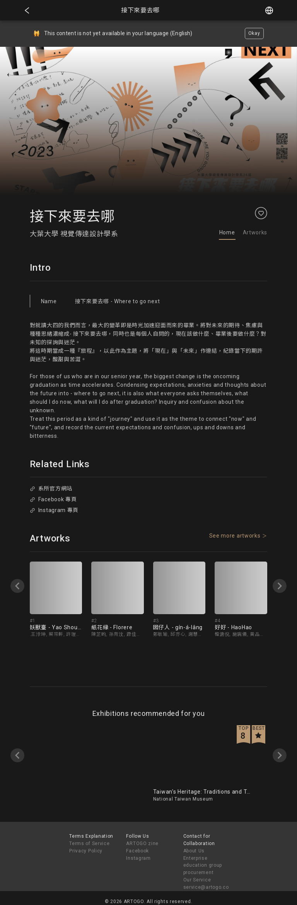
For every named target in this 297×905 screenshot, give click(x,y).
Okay (254, 33)
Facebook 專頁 (53, 499)
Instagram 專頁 (54, 510)
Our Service (197, 880)
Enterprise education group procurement (202, 865)
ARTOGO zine (142, 843)
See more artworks (235, 536)
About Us (194, 851)
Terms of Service (89, 843)
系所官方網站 (51, 488)
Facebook (137, 851)
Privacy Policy (85, 851)
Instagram (138, 858)
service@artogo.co (206, 887)
